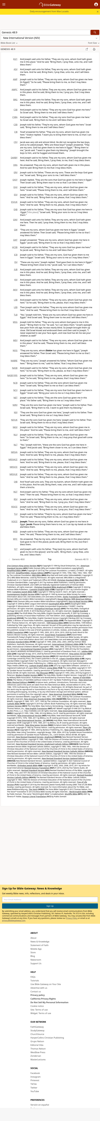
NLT (15, 444)
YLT (15, 549)
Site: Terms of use (39, 1009)
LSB (15, 299)
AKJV (15, 289)
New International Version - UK (31, 720)
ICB (15, 254)
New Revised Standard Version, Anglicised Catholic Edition (42, 744)
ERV (15, 172)
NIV (15, 412)
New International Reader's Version (74, 711)
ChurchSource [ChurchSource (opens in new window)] (37, 1034)
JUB (15, 269)
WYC (15, 539)
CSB (15, 109)
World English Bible (78, 791)
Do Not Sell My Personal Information (49, 1002)
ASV (15, 69)
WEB (15, 531)
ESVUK (14, 202)
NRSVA (14, 452)
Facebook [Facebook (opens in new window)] (35, 1073)
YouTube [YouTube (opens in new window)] (34, 1091)
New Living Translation (74, 730)
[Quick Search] (45, 32)
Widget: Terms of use (40, 1013)
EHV (15, 187)
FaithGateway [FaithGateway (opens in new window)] (37, 1026)
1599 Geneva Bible (54, 623)
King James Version (78, 653)
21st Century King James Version (21, 565)
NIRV (15, 405)
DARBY (14, 157)
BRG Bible (36, 575)
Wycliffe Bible (71, 794)
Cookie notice (37, 1006)
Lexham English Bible (38, 665)
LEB (15, 307)
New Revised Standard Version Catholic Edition (63, 751)
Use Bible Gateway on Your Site (45, 984)
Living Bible (52, 668)
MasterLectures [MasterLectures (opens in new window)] (38, 1059)
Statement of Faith (39, 945)
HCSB (14, 247)
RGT (16, 491)
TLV (15, 514)
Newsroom (35, 959)
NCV (15, 390)
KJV (15, 279)
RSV (15, 499)
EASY (15, 179)
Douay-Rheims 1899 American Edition (74, 599)
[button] (96, 4)
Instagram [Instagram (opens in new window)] (35, 1076)
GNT (15, 240)
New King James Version (36, 725)
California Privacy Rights (43, 998)
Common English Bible (39, 589)
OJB (15, 481)
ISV (15, 262)
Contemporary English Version (21, 594)
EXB (15, 209)
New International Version (29, 715)
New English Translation (36, 708)
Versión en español (39, 1104)
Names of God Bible (82, 677)
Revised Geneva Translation (36, 768)
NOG (15, 350)
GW (15, 229)
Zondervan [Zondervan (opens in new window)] (35, 1055)
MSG (15, 322)
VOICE (14, 521)
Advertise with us (38, 987)
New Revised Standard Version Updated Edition (63, 758)
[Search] (94, 32)
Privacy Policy (71, 918)
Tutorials (34, 980)
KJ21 (15, 59)
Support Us (35, 963)
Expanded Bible (51, 620)
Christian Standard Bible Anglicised (50, 587)
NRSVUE (13, 474)
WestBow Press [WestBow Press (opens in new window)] (37, 1052)
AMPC (14, 89)
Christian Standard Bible (68, 580)
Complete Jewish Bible (22, 592)
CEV (15, 142)
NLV (15, 434)
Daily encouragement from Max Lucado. (49, 11)
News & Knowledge (39, 941)
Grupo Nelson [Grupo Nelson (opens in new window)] (37, 1041)
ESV (15, 194)
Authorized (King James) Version (35, 656)
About (33, 937)
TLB (15, 314)
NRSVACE (12, 459)
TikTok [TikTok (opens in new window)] (33, 1084)
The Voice (33, 789)
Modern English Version (26, 675)
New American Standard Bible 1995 (40, 699)
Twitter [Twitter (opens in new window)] (33, 1087)
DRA (15, 165)
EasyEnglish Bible (56, 603)
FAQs (32, 976)
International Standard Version (34, 649)
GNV (15, 219)
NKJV (15, 427)
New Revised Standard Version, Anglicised (35, 737)
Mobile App (36, 948)
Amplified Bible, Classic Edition (30, 573)
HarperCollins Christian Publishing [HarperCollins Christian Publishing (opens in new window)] (47, 1037)
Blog (32, 956)
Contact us (35, 991)
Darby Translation (71, 596)
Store (33, 952)
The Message (42, 673)
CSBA (14, 117)
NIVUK (14, 419)
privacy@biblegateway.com (13, 920)
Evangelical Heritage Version (48, 608)
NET (15, 397)
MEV (15, 340)
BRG (15, 99)
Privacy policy (37, 995)
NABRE (14, 360)
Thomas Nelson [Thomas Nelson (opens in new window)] (38, 1048)
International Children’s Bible (65, 644)
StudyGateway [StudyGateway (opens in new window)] (37, 1030)
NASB (14, 368)
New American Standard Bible (62, 694)
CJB (15, 132)
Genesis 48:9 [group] (8, 49)
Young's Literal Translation (34, 796)
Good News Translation (55, 634)
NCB (15, 382)
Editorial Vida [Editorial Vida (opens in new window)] (36, 1045)
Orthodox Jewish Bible (27, 765)
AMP (15, 79)
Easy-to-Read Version (78, 601)
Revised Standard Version (33, 770)
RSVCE (14, 506)
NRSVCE (13, 467)
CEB (15, 124)
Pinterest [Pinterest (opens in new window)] (34, 1080)
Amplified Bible (14, 570)
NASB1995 (12, 375)
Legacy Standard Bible (69, 658)
